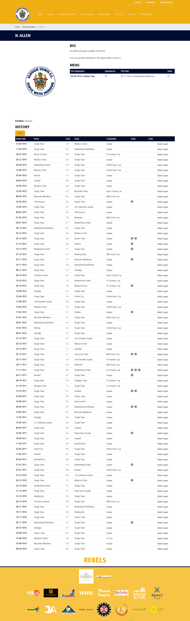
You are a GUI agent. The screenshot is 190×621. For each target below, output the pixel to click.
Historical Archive (29, 27)
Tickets (137, 2)
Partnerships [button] (146, 14)
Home (17, 27)
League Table (87, 14)
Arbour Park (166, 2)
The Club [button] (119, 14)
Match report (163, 144)
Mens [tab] (20, 133)
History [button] (132, 14)
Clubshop (150, 2)
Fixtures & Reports (67, 14)
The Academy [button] (104, 14)
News (40, 14)
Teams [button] (50, 14)
